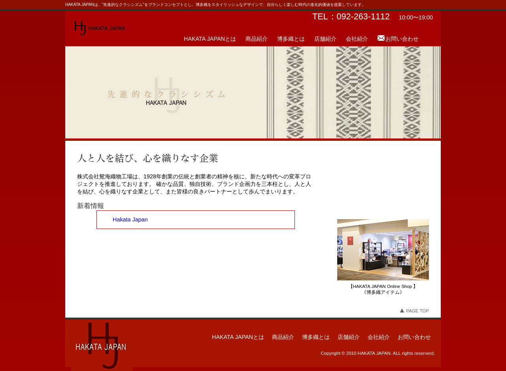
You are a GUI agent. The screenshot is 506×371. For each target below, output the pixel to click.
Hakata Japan (130, 219)
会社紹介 (357, 39)
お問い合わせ (402, 39)
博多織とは (291, 39)
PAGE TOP (414, 311)
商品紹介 (256, 39)
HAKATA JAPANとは (210, 39)
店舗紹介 (325, 39)
